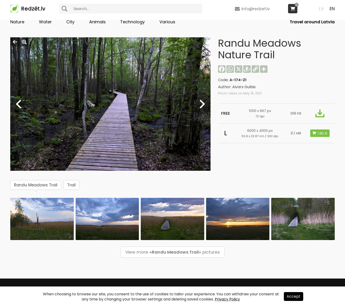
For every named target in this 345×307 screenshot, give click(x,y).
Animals (97, 22)
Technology (132, 22)
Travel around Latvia (312, 22)
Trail (71, 185)
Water (45, 22)
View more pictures (172, 252)
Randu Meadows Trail (35, 185)
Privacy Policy (227, 299)
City (70, 22)
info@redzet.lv (255, 9)
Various (167, 22)
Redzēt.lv (33, 8)
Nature (17, 22)
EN (332, 9)
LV (321, 9)
